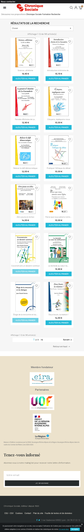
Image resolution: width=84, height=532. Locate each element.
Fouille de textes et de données (58, 513)
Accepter (75, 529)
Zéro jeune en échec (25, 217)
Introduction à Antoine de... (58, 70)
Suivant (68, 339)
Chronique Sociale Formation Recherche (43, 14)
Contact (28, 513)
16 (42, 340)
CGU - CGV (9, 513)
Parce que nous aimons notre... (58, 217)
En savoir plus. (64, 529)
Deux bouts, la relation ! (59, 314)
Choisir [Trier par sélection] (42, 28)
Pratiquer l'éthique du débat (58, 168)
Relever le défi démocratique (25, 168)
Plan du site (38, 513)
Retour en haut (62, 346)
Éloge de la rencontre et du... (25, 314)
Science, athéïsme (25, 70)
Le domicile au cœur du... (58, 266)
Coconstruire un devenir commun (25, 266)
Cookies (19, 513)
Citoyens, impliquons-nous (58, 119)
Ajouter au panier (25, 78)
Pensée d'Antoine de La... (25, 119)
